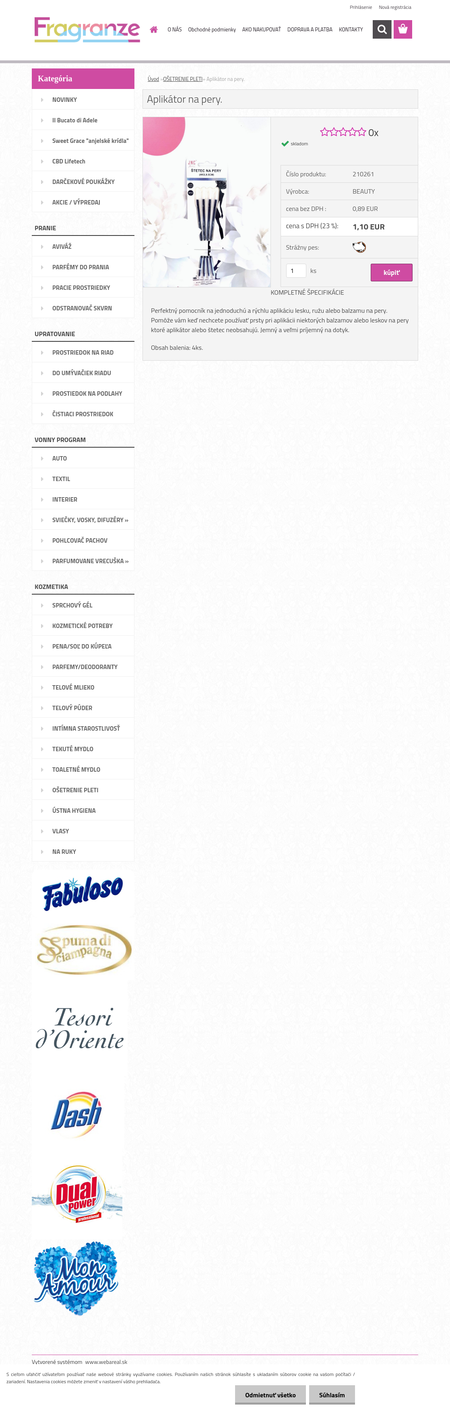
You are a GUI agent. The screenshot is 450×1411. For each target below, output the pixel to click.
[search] (382, 29)
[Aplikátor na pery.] (206, 120)
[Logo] (87, 30)
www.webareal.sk (106, 1361)
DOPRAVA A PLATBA (309, 29)
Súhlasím (332, 1395)
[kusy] (296, 271)
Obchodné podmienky (212, 29)
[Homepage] (152, 29)
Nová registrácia (395, 7)
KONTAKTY (351, 29)
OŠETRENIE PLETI (182, 79)
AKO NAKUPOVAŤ (261, 29)
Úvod (153, 79)
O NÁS (175, 29)
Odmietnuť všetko (270, 1395)
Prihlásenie (361, 7)
